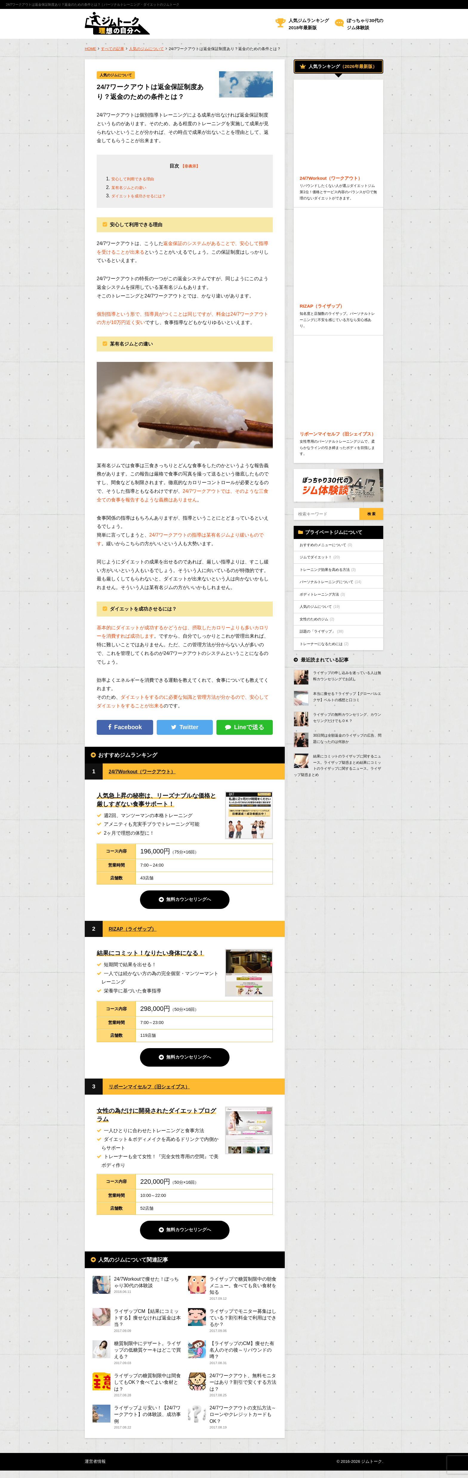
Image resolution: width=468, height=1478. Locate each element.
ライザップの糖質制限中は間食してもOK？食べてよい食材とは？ (147, 1387)
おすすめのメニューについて (330, 573)
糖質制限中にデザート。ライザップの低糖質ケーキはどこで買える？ (147, 1354)
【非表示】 (190, 166)
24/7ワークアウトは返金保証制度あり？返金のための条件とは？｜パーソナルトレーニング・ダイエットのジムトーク (92, 4)
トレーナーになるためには (328, 682)
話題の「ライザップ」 (325, 669)
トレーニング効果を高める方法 (332, 601)
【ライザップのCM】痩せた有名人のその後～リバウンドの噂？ (242, 1354)
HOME (90, 49)
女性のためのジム (320, 655)
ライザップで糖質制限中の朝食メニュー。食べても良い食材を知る (243, 1287)
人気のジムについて (146, 49)
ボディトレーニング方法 (326, 628)
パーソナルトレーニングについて (336, 614)
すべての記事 (112, 49)
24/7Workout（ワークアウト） (148, 772)
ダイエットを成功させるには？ (144, 196)
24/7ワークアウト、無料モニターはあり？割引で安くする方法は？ (243, 1387)
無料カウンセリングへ (188, 901)
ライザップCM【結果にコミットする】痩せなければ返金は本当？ (147, 1321)
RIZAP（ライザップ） (137, 930)
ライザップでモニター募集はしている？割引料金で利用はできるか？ (243, 1321)
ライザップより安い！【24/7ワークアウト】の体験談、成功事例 (147, 1421)
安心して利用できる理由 (137, 179)
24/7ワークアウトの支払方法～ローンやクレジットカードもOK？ (243, 1421)
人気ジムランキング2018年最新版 (309, 24)
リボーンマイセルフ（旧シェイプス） (157, 1088)
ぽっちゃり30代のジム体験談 (365, 24)
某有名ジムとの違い (132, 187)
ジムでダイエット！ (323, 587)
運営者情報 (95, 1469)
